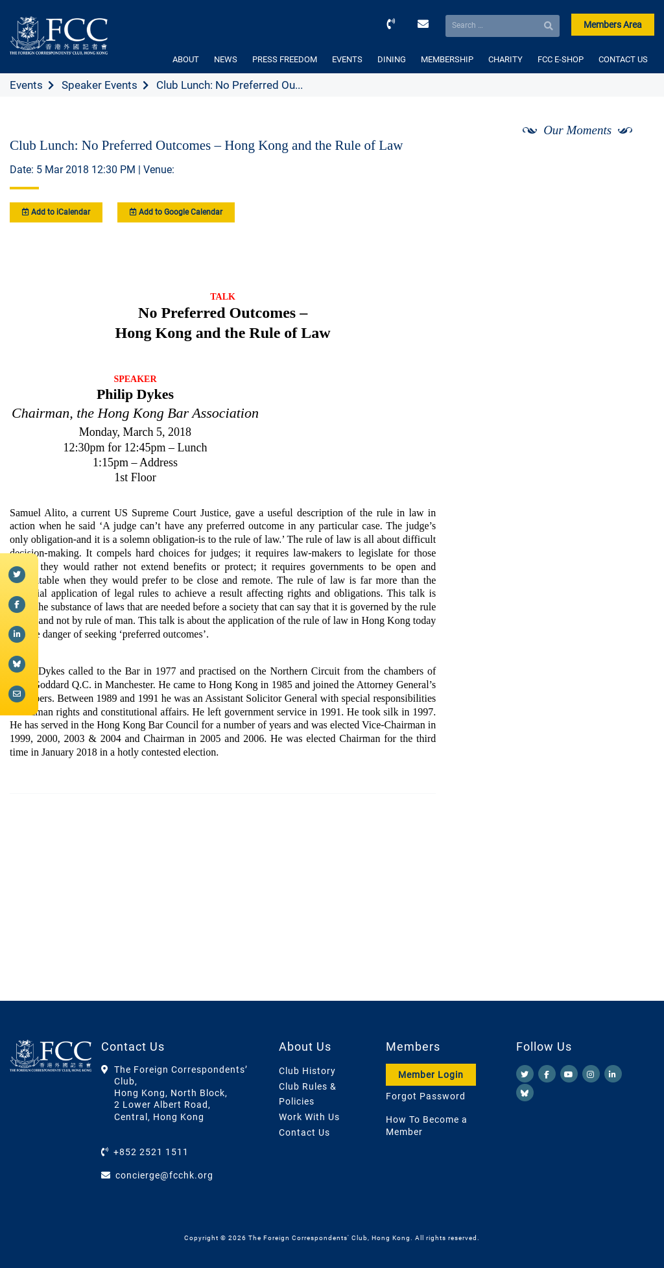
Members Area (613, 24)
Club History (307, 1071)
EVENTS (347, 59)
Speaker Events (99, 84)
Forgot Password (426, 1096)
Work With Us (309, 1117)
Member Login (431, 1075)
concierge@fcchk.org (164, 1175)
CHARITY (505, 59)
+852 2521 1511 (151, 1152)
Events (26, 84)
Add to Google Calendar (176, 212)
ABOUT (185, 59)
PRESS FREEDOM (284, 59)
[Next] (630, 164)
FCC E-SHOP (561, 59)
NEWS (225, 59)
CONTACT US (623, 59)
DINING (391, 59)
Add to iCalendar (56, 212)
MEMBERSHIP (447, 59)
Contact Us (304, 1132)
